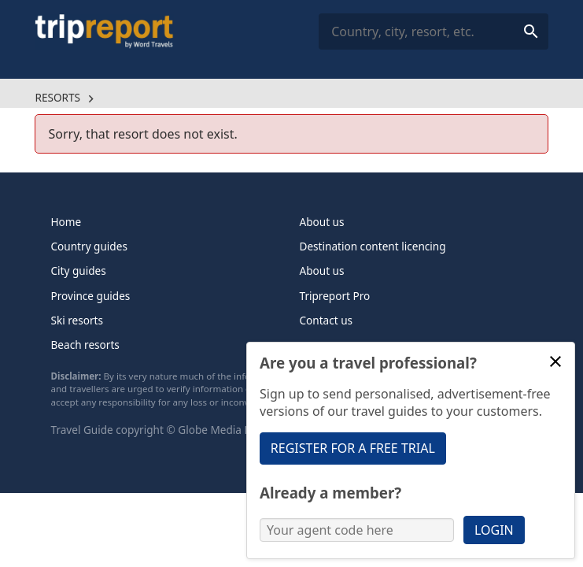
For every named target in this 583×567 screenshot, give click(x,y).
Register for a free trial (353, 448)
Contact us (326, 320)
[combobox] (433, 31)
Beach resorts (85, 344)
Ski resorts (77, 320)
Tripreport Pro (335, 295)
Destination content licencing (373, 246)
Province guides (91, 295)
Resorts (57, 97)
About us (322, 221)
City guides (78, 270)
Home (66, 221)
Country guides (89, 246)
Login (494, 530)
